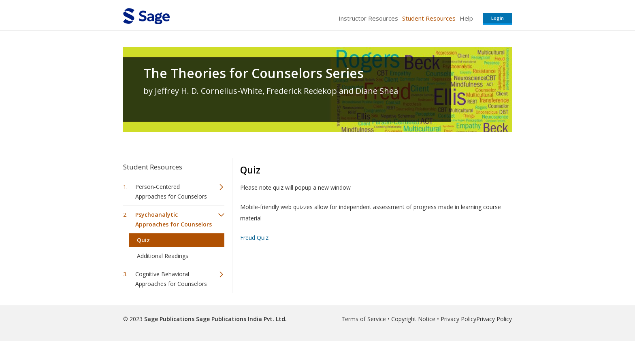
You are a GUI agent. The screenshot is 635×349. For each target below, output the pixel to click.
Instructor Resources (368, 18)
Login (497, 18)
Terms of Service (363, 319)
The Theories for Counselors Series (253, 73)
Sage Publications (169, 319)
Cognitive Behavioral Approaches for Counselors (171, 279)
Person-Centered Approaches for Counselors (171, 191)
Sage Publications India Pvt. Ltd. (240, 319)
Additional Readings (162, 256)
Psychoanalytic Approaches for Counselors (173, 219)
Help (466, 18)
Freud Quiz (254, 237)
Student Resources (429, 18)
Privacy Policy (458, 319)
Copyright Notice (413, 319)
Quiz (143, 240)
